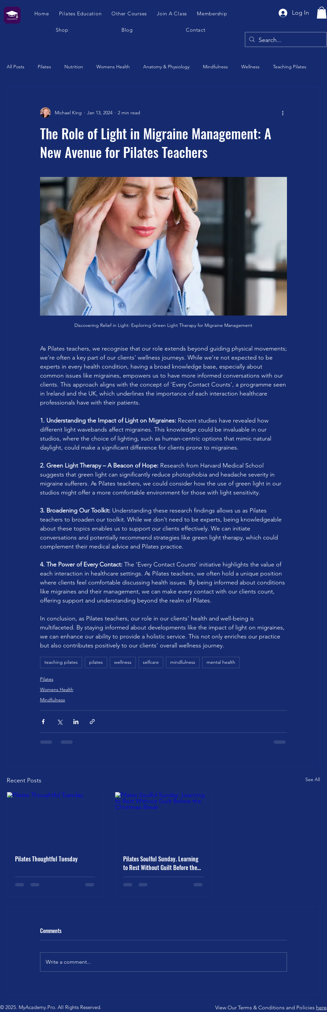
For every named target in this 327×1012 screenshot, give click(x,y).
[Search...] (285, 40)
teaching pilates (61, 662)
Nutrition (73, 67)
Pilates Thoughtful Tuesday (46, 858)
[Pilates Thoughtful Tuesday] (55, 819)
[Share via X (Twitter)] (59, 721)
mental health (221, 662)
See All (312, 779)
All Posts (15, 67)
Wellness (250, 67)
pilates (96, 662)
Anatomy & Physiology (166, 67)
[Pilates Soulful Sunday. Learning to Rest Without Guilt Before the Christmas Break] (163, 819)
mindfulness (182, 662)
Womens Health (113, 67)
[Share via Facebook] (43, 721)
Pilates (44, 67)
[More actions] (283, 113)
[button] (172, 13)
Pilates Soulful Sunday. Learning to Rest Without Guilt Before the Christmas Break (160, 863)
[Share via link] (92, 721)
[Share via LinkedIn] (76, 721)
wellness (122, 662)
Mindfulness (215, 67)
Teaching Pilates (289, 67)
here (321, 1007)
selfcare (151, 662)
